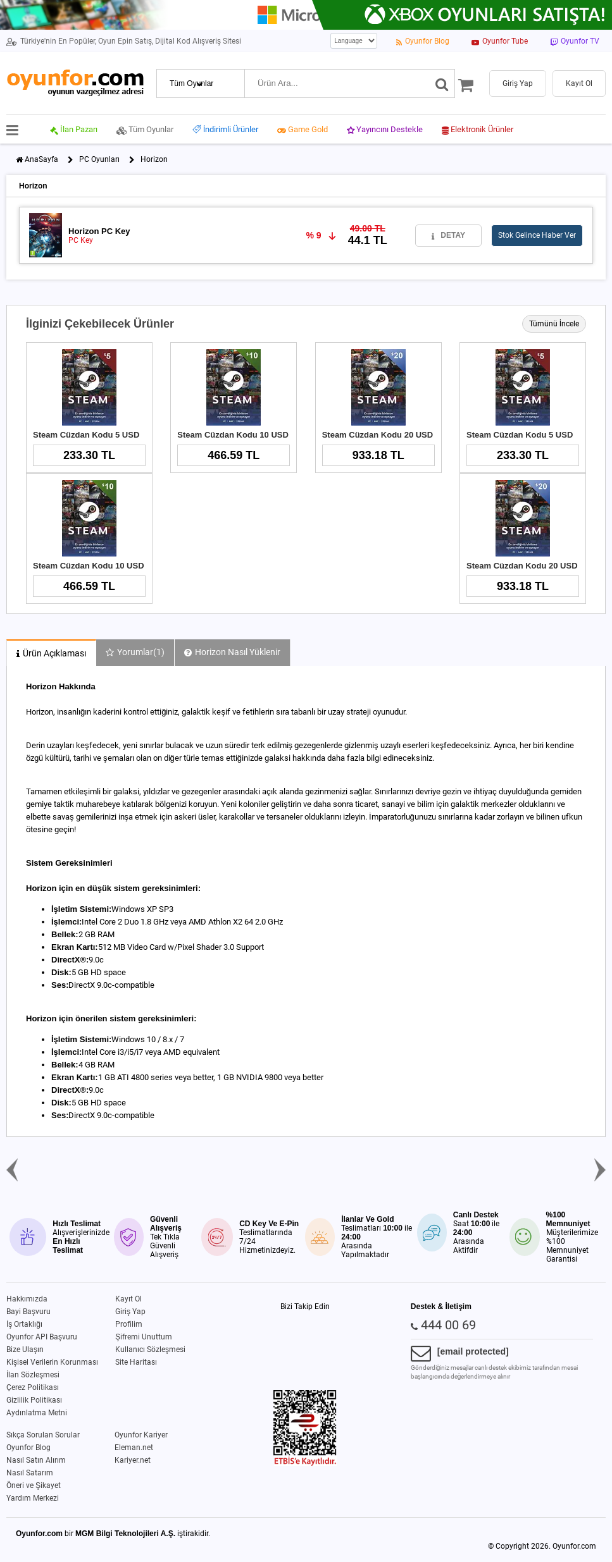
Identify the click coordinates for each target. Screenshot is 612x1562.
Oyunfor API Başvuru (41, 1336)
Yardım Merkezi (32, 1498)
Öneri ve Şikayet (33, 1485)
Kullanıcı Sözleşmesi (150, 1349)
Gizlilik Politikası (34, 1400)
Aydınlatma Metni (36, 1412)
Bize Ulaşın (25, 1349)
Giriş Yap (130, 1311)
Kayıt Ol (128, 1298)
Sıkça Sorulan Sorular (43, 1434)
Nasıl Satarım (29, 1472)
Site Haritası (136, 1362)
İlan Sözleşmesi (32, 1374)
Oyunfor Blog (28, 1447)
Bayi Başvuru (28, 1311)
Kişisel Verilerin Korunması (52, 1362)
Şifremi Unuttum (143, 1336)
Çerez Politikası (32, 1387)
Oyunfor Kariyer (141, 1434)
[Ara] (442, 83)
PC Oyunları (99, 159)
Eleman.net (134, 1447)
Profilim (128, 1324)
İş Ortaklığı (24, 1324)
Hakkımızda (26, 1298)
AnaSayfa (41, 159)
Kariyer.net (133, 1460)
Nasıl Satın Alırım (36, 1460)
